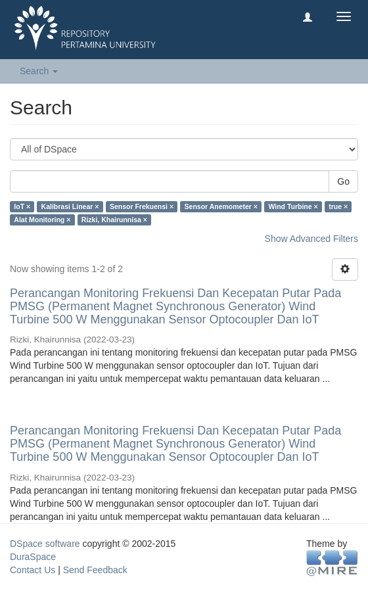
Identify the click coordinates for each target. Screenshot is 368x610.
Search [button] (39, 71)
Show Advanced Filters (311, 238)
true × (338, 206)
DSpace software (45, 543)
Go (343, 181)
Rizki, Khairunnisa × (114, 219)
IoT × (22, 206)
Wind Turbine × (292, 206)
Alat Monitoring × (42, 219)
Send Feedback (95, 570)
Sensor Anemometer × (221, 206)
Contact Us (32, 570)
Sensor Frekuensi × (141, 206)
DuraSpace (33, 556)
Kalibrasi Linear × (70, 206)
